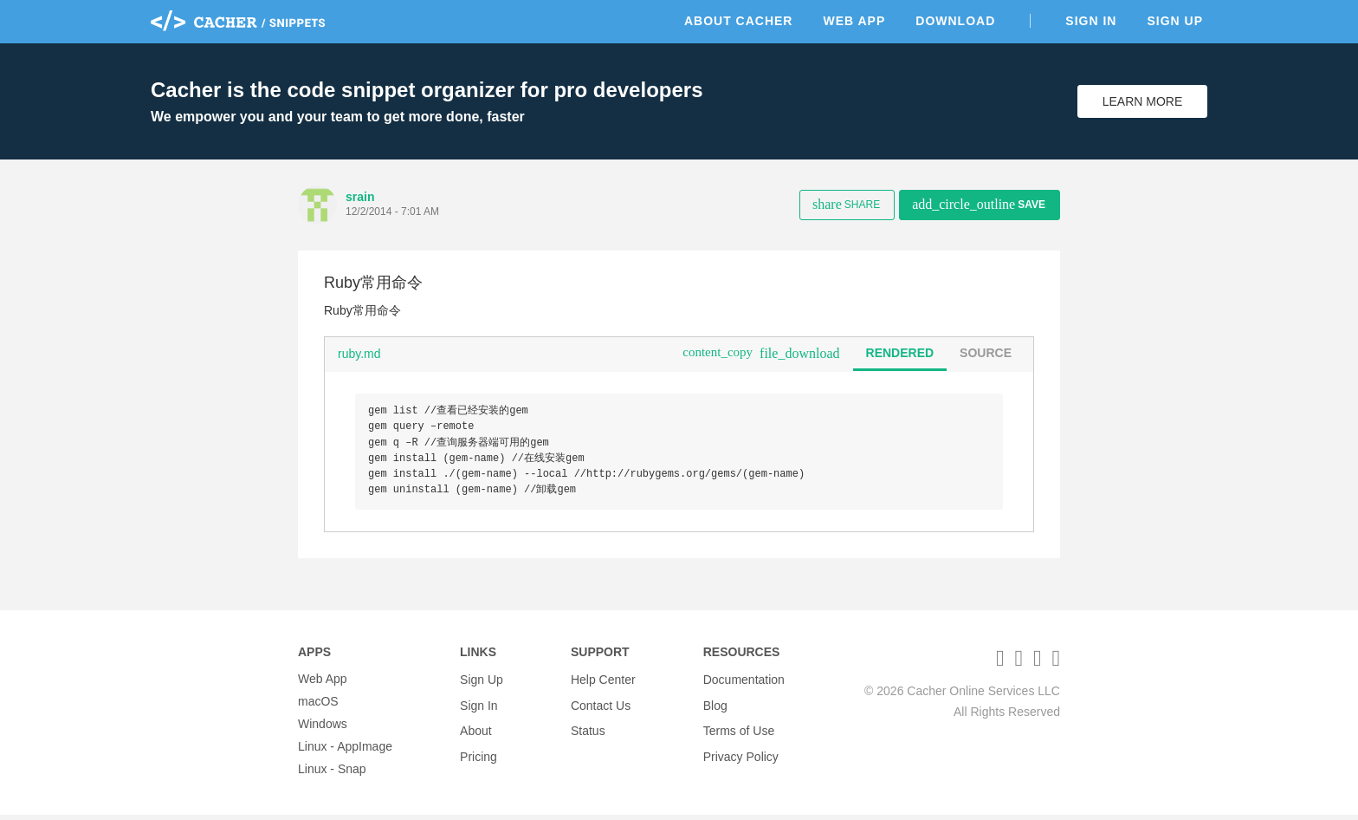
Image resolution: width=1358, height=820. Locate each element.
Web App (854, 21)
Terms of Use (738, 729)
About (476, 729)
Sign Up (1175, 21)
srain (360, 197)
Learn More (1143, 101)
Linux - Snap (332, 774)
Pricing (478, 751)
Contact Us (600, 706)
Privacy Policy (741, 751)
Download (955, 21)
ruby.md (359, 354)
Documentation (744, 684)
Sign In (1090, 21)
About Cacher (738, 21)
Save (978, 204)
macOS (318, 706)
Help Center (603, 684)
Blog (715, 706)
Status (588, 729)
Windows (322, 729)
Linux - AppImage (345, 751)
